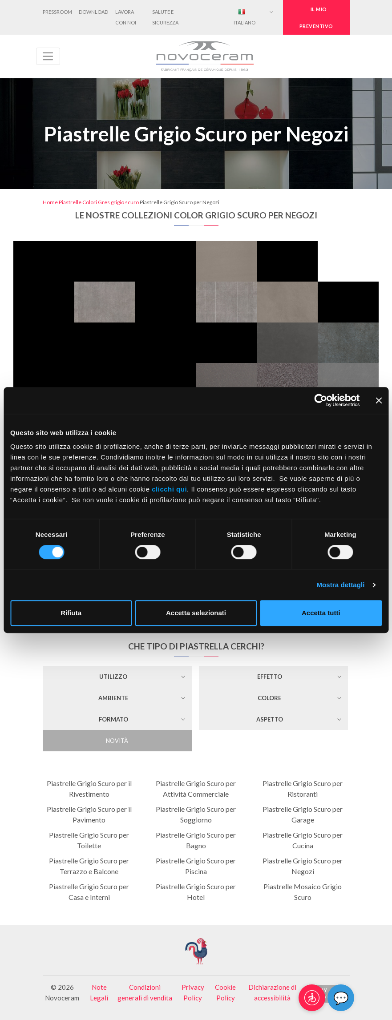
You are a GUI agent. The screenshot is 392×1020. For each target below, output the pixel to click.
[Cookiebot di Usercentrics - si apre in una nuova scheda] (321, 400)
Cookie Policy (225, 992)
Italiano (244, 16)
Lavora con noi (125, 17)
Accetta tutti (321, 613)
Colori (89, 202)
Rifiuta (71, 613)
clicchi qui (169, 489)
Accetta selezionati (196, 613)
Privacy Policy (193, 992)
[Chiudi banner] (379, 400)
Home (50, 202)
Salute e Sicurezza (165, 17)
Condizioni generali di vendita (144, 992)
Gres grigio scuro (118, 202)
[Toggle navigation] (48, 56)
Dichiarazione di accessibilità (272, 992)
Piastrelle (70, 202)
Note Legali (99, 992)
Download (93, 12)
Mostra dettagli (340, 585)
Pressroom (57, 12)
